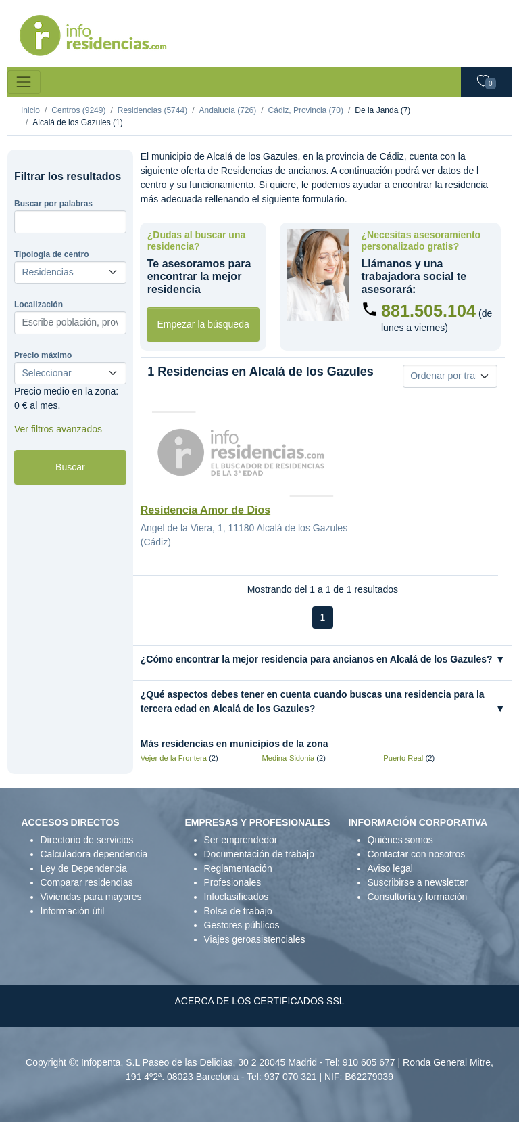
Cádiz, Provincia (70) (305, 110)
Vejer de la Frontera (174, 758)
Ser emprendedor (241, 839)
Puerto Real (403, 758)
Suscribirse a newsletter (418, 882)
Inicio (30, 110)
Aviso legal (390, 868)
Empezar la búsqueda (203, 324)
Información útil (73, 910)
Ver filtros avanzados (58, 429)
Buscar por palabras (53, 203)
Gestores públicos (242, 925)
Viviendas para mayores (91, 896)
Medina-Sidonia (288, 758)
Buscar (70, 467)
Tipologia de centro (51, 254)
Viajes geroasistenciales (254, 939)
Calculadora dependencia (94, 854)
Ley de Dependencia (84, 868)
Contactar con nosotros (417, 854)
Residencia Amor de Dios (205, 510)
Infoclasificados (236, 896)
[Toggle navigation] (24, 82)
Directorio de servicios (87, 839)
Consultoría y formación (418, 896)
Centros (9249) (78, 110)
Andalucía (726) (227, 110)
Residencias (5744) (152, 110)
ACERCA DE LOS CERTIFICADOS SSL (259, 1000)
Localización (38, 304)
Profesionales (233, 882)
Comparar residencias (87, 882)
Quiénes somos (400, 839)
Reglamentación (238, 868)
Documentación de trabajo (259, 854)
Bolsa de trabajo (238, 910)
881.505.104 (428, 310)
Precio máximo (43, 355)
